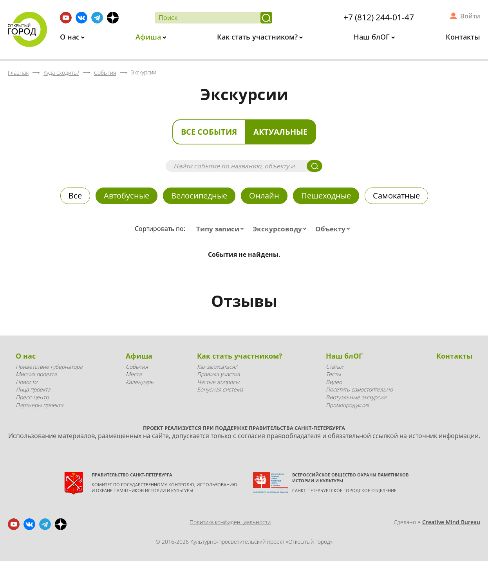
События (137, 366)
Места (133, 374)
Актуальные (280, 131)
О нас (70, 36)
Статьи (334, 366)
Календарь (140, 382)
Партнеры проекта (39, 405)
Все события (209, 131)
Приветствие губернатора (49, 366)
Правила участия (218, 374)
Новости (26, 382)
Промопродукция (347, 405)
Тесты (333, 374)
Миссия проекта (36, 374)
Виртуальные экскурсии (356, 397)
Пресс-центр (32, 397)
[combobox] (221, 229)
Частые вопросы (218, 382)
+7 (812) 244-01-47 (378, 17)
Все (75, 195)
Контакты (463, 36)
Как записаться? (217, 366)
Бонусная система (220, 389)
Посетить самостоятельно (359, 389)
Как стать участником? (258, 36)
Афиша (149, 36)
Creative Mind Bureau (451, 522)
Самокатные (396, 195)
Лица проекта (33, 389)
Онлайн (264, 195)
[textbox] (221, 229)
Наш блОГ (373, 36)
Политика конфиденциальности (230, 522)
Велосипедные (199, 195)
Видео (334, 382)
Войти (470, 16)
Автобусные (126, 195)
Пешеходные (326, 195)
